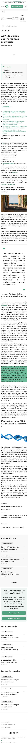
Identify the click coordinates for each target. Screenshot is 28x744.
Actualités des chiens (15, 18)
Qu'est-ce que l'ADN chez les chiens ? (13, 72)
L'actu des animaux (3, 18)
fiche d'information (17, 1)
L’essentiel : (7, 70)
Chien (9, 18)
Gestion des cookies (6, 727)
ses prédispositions (8, 163)
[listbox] (14, 560)
